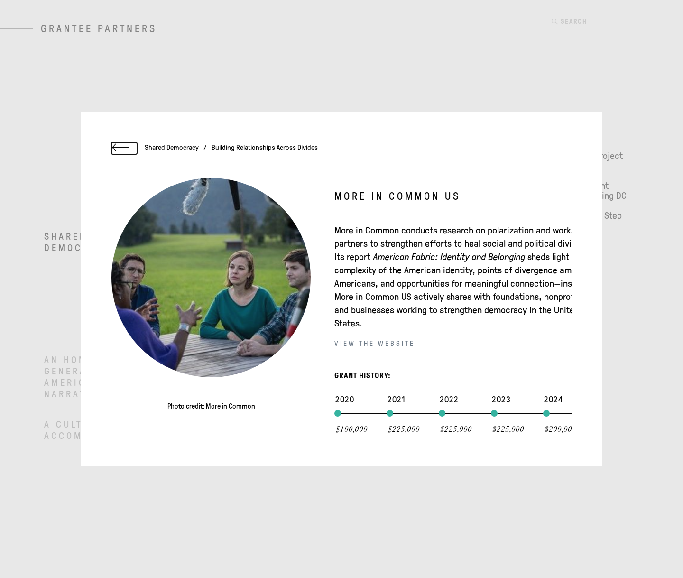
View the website (374, 344)
